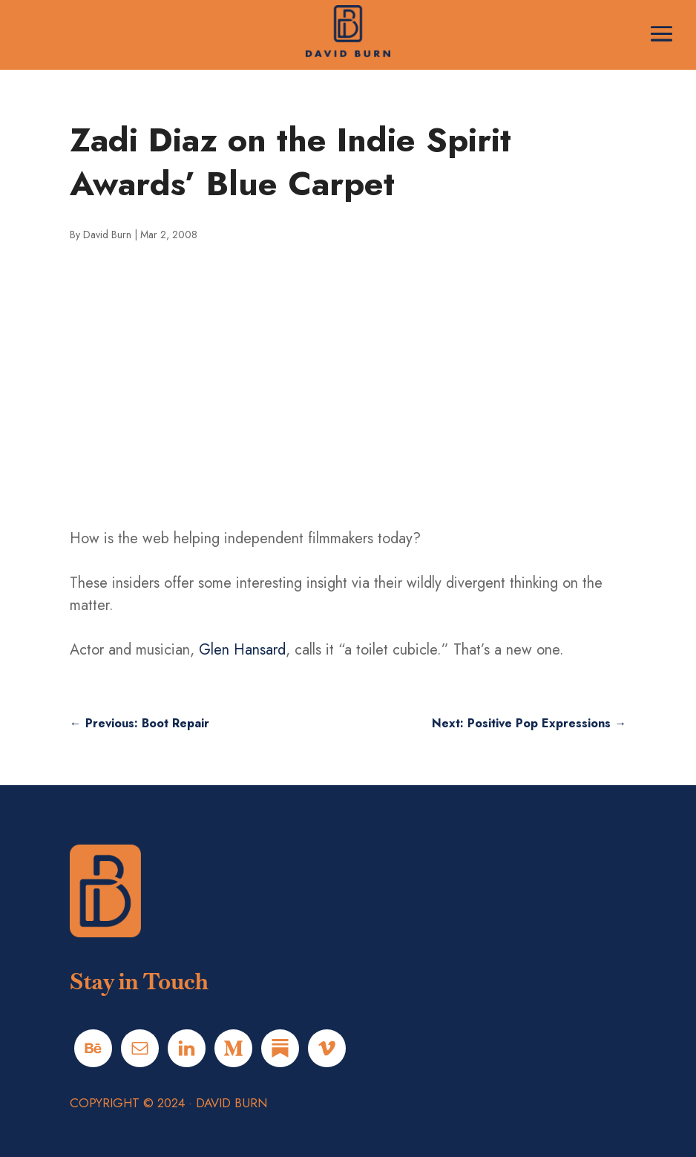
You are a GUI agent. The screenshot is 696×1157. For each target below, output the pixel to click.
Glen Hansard (242, 650)
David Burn (107, 234)
